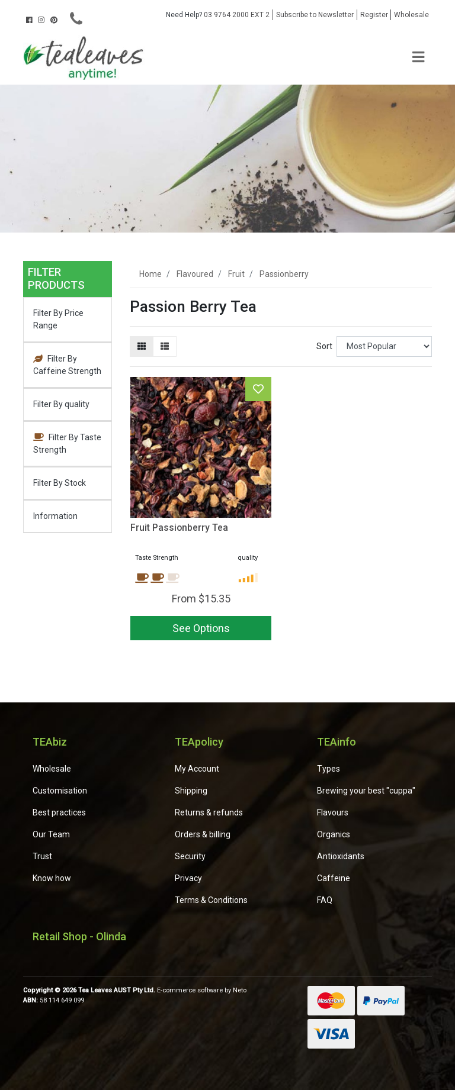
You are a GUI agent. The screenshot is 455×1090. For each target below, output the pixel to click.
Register (374, 15)
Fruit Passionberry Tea (179, 527)
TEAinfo (336, 742)
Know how (52, 878)
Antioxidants (340, 856)
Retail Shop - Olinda (79, 936)
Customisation (60, 790)
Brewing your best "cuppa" (366, 790)
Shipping (191, 790)
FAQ (324, 900)
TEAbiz (50, 742)
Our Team (51, 834)
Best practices (59, 812)
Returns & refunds (209, 812)
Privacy (188, 878)
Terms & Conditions (211, 900)
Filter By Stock (59, 483)
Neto (239, 990)
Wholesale (411, 15)
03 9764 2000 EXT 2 (218, 15)
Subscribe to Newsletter (315, 15)
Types (328, 768)
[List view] (165, 346)
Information (55, 516)
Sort (324, 346)
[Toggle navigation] (418, 57)
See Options (201, 628)
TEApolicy (199, 742)
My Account (197, 768)
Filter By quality (61, 404)
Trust (42, 856)
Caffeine (333, 878)
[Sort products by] (384, 346)
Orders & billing (202, 834)
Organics (333, 834)
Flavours (332, 812)
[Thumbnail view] (141, 346)
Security (190, 856)
